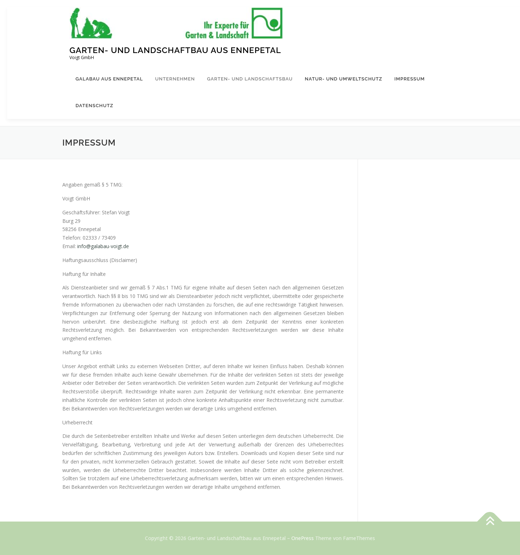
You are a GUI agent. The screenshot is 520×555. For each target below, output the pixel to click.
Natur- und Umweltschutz (343, 79)
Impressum (409, 79)
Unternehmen (175, 79)
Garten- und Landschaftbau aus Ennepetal (175, 50)
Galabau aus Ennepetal (109, 79)
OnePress (302, 538)
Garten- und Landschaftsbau (250, 79)
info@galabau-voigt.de (103, 246)
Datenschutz (94, 105)
